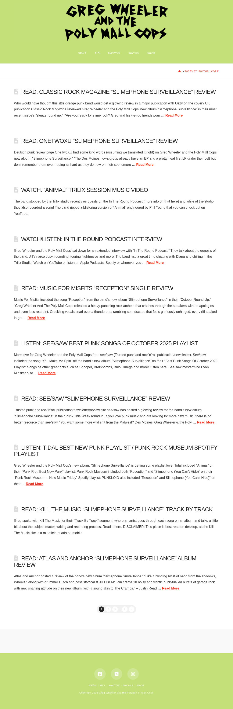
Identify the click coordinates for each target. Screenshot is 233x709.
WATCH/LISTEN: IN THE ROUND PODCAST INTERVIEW (91, 239)
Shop (140, 685)
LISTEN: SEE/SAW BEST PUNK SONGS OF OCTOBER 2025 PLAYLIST (109, 343)
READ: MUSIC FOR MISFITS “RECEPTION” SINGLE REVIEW (97, 288)
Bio (102, 685)
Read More (174, 115)
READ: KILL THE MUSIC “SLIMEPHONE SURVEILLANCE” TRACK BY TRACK (117, 509)
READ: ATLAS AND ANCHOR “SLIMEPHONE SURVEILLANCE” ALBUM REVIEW (105, 561)
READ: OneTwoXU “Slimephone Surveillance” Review (99, 141)
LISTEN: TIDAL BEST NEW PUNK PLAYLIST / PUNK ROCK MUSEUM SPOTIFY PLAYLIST (115, 450)
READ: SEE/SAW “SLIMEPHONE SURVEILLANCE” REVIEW (95, 398)
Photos (113, 685)
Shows (128, 685)
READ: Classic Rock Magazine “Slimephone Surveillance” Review (118, 92)
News (93, 685)
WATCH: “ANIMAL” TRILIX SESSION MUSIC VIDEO (84, 190)
